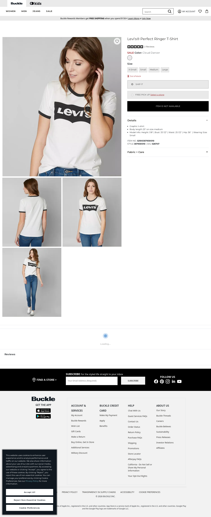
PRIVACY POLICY (69, 492)
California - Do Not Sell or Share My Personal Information (140, 467)
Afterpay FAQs (135, 459)
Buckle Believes (163, 426)
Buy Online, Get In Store (82, 442)
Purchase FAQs (135, 437)
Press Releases (163, 437)
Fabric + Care (168, 152)
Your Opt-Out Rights (137, 476)
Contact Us (133, 421)
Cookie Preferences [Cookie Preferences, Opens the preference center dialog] (29, 508)
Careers (160, 421)
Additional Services (80, 447)
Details (168, 120)
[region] (29, 482)
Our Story (161, 410)
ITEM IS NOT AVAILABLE (168, 106)
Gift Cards (76, 431)
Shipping (132, 443)
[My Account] (186, 11)
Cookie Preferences (149, 492)
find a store (47, 379)
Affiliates (160, 448)
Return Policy (134, 432)
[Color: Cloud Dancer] (129, 57)
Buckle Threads (163, 415)
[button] (10, 11)
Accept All (29, 492)
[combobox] (155, 11)
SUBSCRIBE (133, 380)
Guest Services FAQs (137, 416)
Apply (102, 420)
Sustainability (162, 431)
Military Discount (79, 452)
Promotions (133, 448)
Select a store (157, 94)
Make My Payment (108, 415)
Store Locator (134, 453)
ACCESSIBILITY (127, 492)
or (135, 18)
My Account (76, 415)
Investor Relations (165, 442)
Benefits (103, 426)
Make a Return (78, 436)
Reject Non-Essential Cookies (29, 500)
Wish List (75, 426)
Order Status (134, 426)
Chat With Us (134, 410)
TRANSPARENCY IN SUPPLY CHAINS (99, 492)
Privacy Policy (32, 481)
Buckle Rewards (78, 420)
